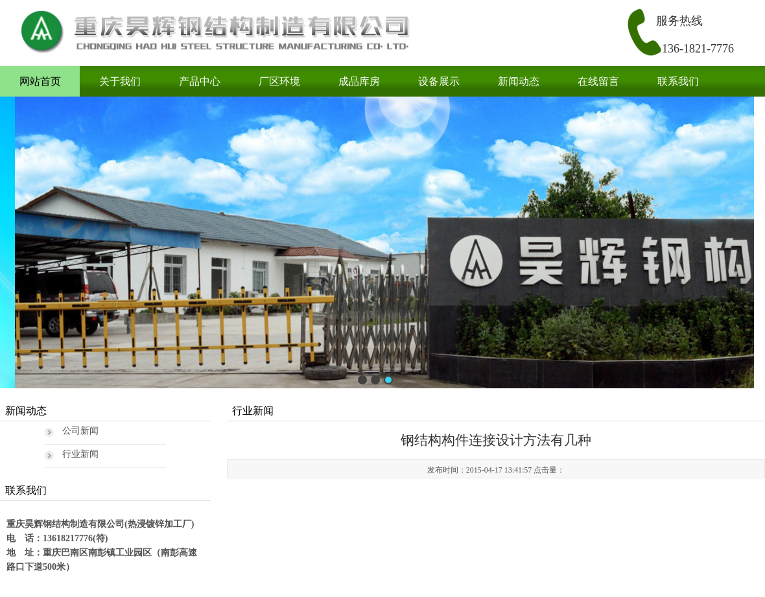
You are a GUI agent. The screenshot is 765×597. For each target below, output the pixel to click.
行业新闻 (80, 454)
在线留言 (598, 81)
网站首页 (40, 81)
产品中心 (199, 81)
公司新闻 (80, 431)
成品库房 (359, 81)
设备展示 (439, 81)
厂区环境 (279, 81)
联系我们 (678, 81)
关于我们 (120, 81)
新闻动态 (518, 81)
